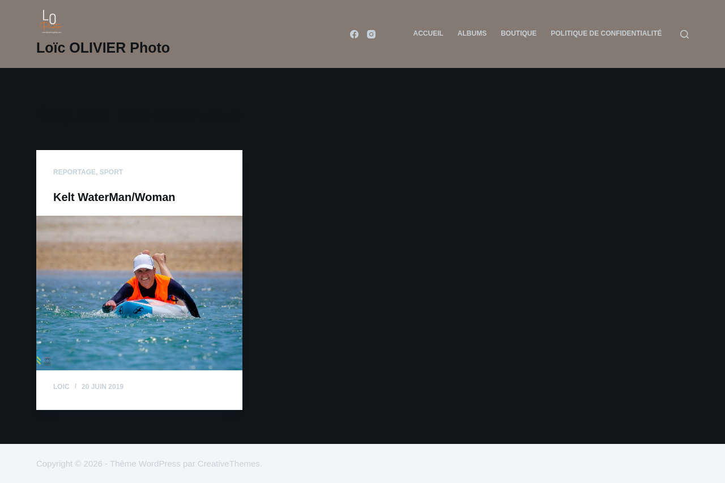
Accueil (428, 33)
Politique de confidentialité (606, 33)
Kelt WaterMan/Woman (114, 197)
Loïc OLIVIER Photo (103, 47)
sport (111, 172)
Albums (472, 33)
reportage (74, 172)
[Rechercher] (684, 34)
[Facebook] (354, 34)
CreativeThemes (229, 463)
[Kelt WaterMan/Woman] (139, 293)
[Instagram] (371, 34)
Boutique (518, 33)
